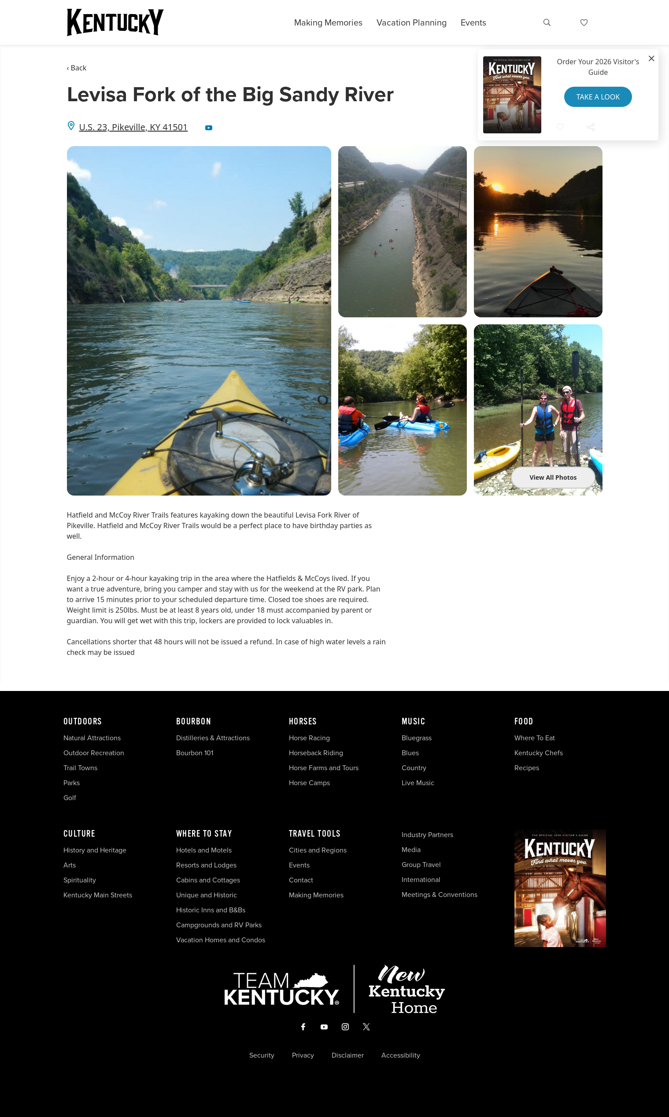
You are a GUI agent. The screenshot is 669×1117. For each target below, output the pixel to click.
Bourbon (193, 721)
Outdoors (82, 721)
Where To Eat (534, 738)
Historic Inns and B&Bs (210, 910)
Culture (79, 834)
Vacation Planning (412, 22)
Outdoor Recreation (93, 753)
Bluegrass (417, 738)
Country (414, 768)
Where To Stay (204, 834)
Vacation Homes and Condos (220, 940)
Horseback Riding (316, 753)
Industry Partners (427, 835)
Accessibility (400, 1055)
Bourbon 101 (194, 753)
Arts (69, 865)
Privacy (303, 1055)
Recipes (527, 768)
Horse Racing (309, 738)
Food (524, 721)
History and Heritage (95, 850)
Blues (410, 753)
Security (261, 1055)
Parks (71, 783)
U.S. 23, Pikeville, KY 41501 (133, 127)
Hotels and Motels (204, 850)
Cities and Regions (318, 850)
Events (473, 22)
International (421, 879)
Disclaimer (348, 1055)
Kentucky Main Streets (97, 895)
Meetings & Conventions (439, 894)
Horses (303, 721)
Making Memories (328, 22)
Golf (69, 798)
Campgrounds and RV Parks (219, 925)
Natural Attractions (92, 738)
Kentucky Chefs (538, 753)
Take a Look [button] (598, 97)
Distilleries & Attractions (213, 738)
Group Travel (421, 865)
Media (411, 850)
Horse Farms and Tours (324, 768)
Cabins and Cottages (208, 880)
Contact (301, 880)
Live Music (418, 783)
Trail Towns (80, 768)
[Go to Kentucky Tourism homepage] (115, 22)
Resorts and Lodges (206, 865)
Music (414, 721)
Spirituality (80, 880)
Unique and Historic (206, 895)
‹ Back (77, 68)
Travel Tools (315, 834)
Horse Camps (309, 783)
